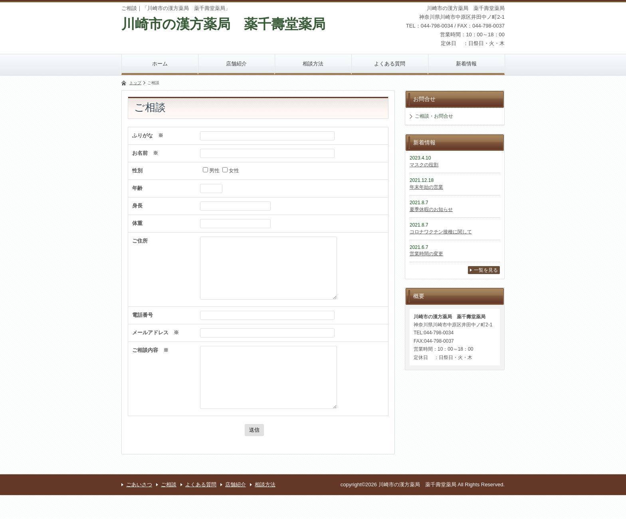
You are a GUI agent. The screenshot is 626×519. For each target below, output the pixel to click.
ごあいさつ (139, 508)
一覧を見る (486, 270)
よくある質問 (389, 64)
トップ (135, 83)
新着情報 (466, 64)
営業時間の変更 (426, 254)
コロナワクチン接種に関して (441, 232)
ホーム (160, 64)
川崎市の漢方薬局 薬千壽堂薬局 (223, 24)
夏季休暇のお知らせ (431, 209)
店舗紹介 (236, 64)
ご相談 (168, 508)
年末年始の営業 (426, 187)
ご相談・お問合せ (434, 116)
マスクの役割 (424, 165)
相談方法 (313, 64)
